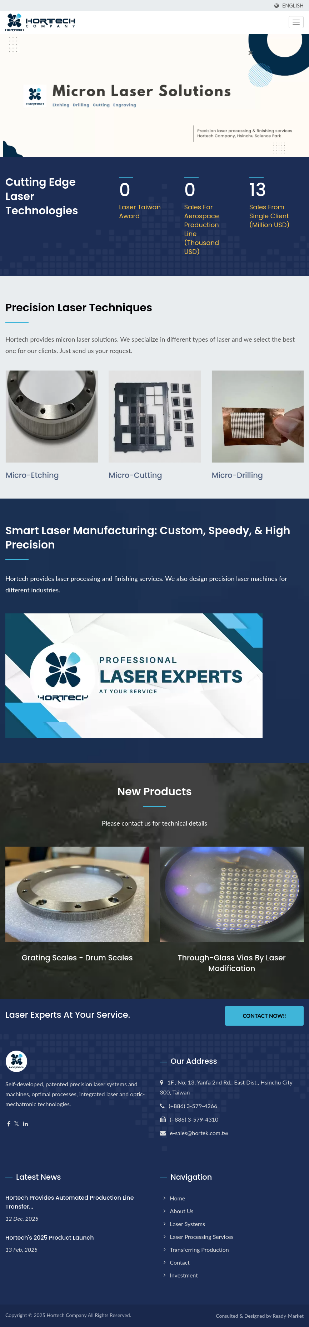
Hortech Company (66, 1315)
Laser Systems (187, 1223)
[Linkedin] (25, 1124)
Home (177, 1198)
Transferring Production (199, 1249)
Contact (180, 1262)
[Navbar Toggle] (296, 22)
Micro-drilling (237, 475)
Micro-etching (32, 475)
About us (182, 1211)
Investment (184, 1275)
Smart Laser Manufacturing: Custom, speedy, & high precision (147, 538)
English (293, 6)
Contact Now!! (264, 1015)
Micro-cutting (135, 475)
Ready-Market (288, 1316)
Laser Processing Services (202, 1236)
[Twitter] (16, 1124)
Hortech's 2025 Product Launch (49, 1238)
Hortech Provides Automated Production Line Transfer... (69, 1202)
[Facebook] (8, 1124)
